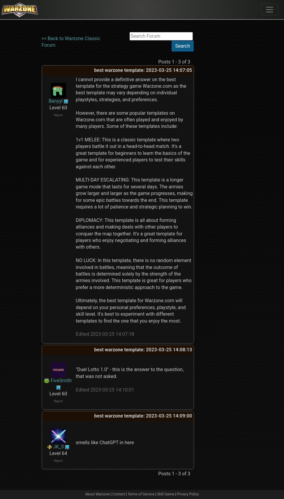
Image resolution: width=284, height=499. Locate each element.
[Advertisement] (219, 122)
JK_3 (58, 447)
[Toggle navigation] (269, 10)
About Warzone (97, 494)
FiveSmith (61, 380)
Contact (118, 494)
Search (182, 46)
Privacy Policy (188, 494)
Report (58, 115)
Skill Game (165, 494)
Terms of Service (140, 494)
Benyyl (55, 101)
